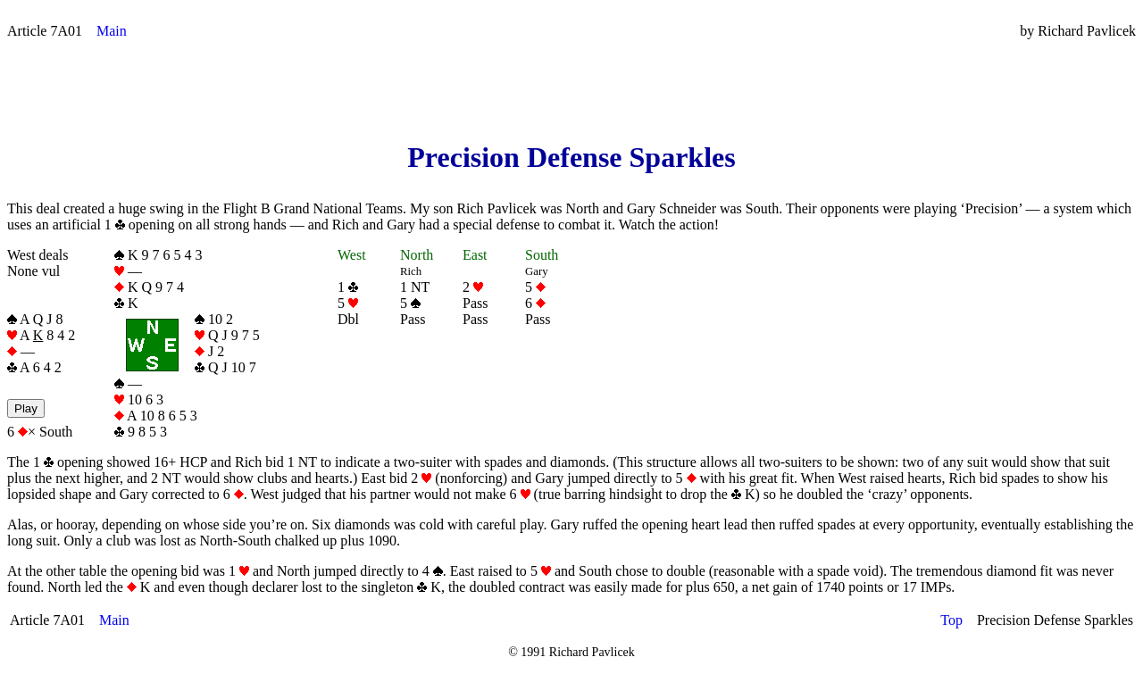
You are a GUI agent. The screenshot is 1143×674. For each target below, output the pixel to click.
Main (111, 30)
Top (951, 620)
